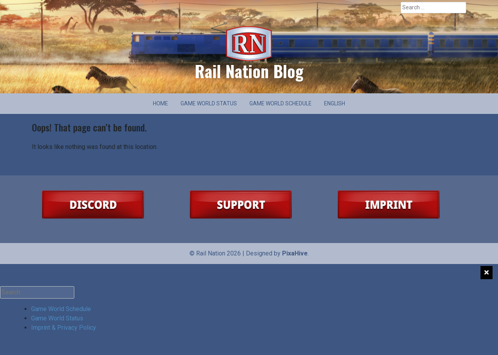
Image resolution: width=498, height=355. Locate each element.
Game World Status (209, 103)
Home (160, 103)
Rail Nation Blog (249, 71)
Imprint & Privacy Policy (63, 327)
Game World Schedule (280, 103)
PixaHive (295, 253)
